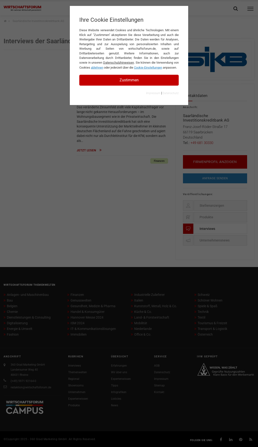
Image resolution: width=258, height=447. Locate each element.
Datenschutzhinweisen (118, 62)
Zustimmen (129, 80)
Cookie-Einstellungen (148, 67)
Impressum (153, 93)
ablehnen (97, 67)
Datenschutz (171, 93)
